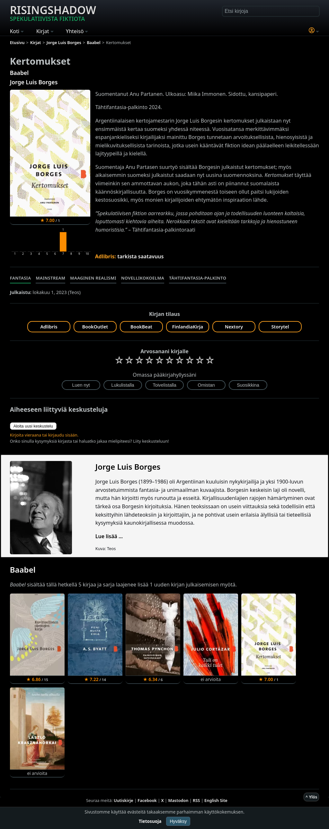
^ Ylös (311, 797)
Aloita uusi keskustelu (33, 426)
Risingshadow (53, 13)
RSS (196, 800)
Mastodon (178, 800)
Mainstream (50, 278)
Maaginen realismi (93, 278)
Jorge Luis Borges (34, 82)
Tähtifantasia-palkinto (197, 278)
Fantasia (20, 278)
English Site (215, 800)
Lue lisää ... (109, 536)
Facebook (147, 800)
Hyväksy (178, 821)
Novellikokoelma (142, 278)
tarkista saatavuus (140, 256)
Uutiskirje (123, 800)
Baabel (19, 73)
